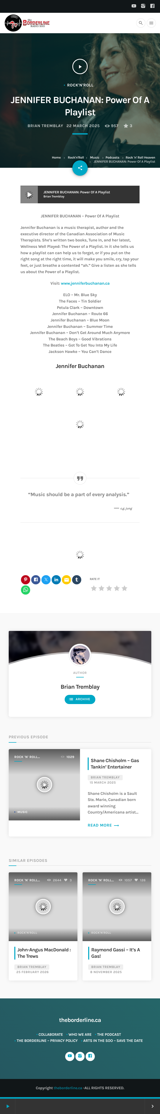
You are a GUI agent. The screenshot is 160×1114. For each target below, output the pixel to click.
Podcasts (112, 158)
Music (94, 158)
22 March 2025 (83, 126)
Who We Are (80, 1034)
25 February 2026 (32, 972)
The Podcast (109, 1034)
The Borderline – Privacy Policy (47, 1040)
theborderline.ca (68, 1088)
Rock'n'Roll (76, 158)
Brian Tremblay (45, 126)
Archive (79, 699)
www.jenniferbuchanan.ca (85, 283)
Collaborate (51, 1034)
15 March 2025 (103, 783)
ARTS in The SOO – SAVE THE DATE (113, 1040)
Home (56, 158)
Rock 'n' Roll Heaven (140, 158)
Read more (103, 825)
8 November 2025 (106, 972)
